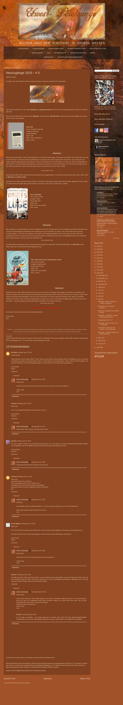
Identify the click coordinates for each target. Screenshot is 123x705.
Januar (100, 343)
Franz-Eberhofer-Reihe (63, 244)
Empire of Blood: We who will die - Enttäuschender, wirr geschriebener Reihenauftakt (107, 223)
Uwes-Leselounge (22, 379)
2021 (98, 255)
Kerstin (13, 574)
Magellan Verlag (49, 170)
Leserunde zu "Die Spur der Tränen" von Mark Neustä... (107, 328)
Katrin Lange (54, 338)
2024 (98, 246)
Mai (99, 296)
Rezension (64, 116)
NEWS (92, 53)
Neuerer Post (9, 679)
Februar (101, 340)
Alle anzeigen (116, 238)
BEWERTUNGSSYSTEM (76, 48)
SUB (48, 53)
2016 (98, 270)
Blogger (72, 691)
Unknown (14, 476)
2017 (98, 267)
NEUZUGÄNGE (37, 53)
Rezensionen (38, 48)
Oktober (101, 281)
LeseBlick (100, 192)
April (99, 299)
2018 (98, 264)
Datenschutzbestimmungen (70, 57)
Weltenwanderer (103, 146)
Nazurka (14, 441)
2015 (98, 273)
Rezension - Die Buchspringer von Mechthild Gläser (108, 333)
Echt (40, 338)
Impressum (49, 57)
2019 (98, 261)
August (100, 287)
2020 (98, 258)
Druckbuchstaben (102, 230)
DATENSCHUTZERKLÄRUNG (43, 667)
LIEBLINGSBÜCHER (55, 48)
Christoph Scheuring (32, 338)
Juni (99, 293)
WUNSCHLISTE (60, 53)
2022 (98, 252)
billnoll (60, 691)
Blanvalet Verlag (49, 240)
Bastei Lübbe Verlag (49, 303)
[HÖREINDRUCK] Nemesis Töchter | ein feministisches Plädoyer (107, 194)
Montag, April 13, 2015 (25, 352)
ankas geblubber (102, 208)
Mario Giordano (74, 338)
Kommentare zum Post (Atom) (20, 683)
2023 (98, 249)
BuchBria (14, 352)
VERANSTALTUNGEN (78, 53)
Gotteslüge (46, 338)
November (101, 278)
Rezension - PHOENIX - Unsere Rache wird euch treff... (108, 316)
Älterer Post (85, 679)
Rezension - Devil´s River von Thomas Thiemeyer (107, 302)
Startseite (48, 679)
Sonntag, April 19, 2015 (24, 574)
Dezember (101, 275)
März (100, 338)
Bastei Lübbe (15, 338)
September (101, 284)
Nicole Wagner (16, 523)
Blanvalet (22, 338)
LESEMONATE (23, 48)
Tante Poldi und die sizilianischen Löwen (37, 340)
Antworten (14, 371)
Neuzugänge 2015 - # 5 (17, 340)
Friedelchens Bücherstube (105, 220)
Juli (99, 290)
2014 (98, 347)
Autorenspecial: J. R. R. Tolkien (106, 202)
